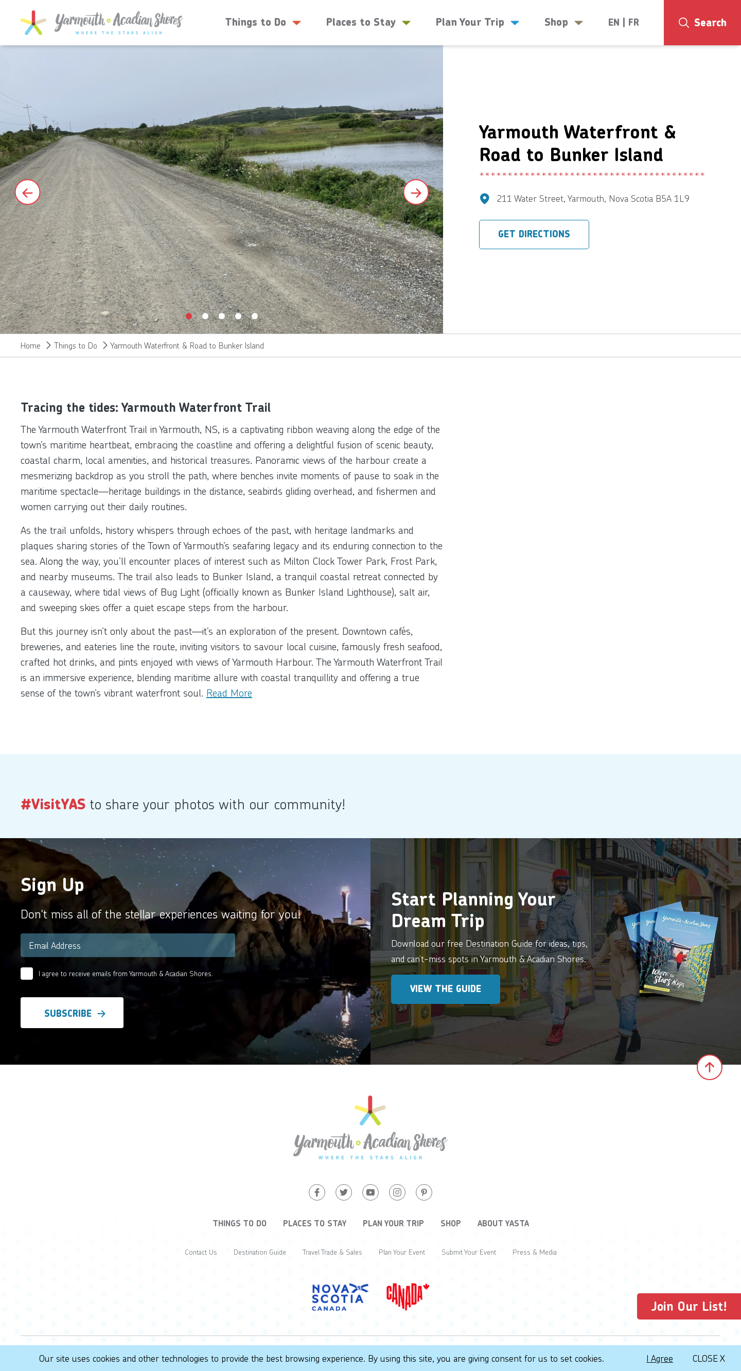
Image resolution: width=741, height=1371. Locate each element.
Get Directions (534, 234)
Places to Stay (314, 1223)
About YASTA (503, 1223)
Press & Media (535, 1252)
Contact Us (201, 1252)
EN (614, 22)
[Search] (702, 22)
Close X (709, 1358)
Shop (450, 1223)
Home (31, 345)
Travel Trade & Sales (332, 1252)
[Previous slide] (27, 192)
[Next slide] (416, 192)
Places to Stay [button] (368, 22)
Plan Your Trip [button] (478, 22)
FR (633, 22)
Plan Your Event (402, 1252)
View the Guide (445, 989)
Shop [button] (564, 22)
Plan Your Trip (393, 1223)
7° (705, 64)
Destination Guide (260, 1252)
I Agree (659, 1358)
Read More (229, 692)
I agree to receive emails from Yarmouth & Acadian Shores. (126, 973)
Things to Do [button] (263, 22)
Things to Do (75, 345)
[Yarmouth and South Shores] (102, 22)
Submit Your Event (469, 1252)
